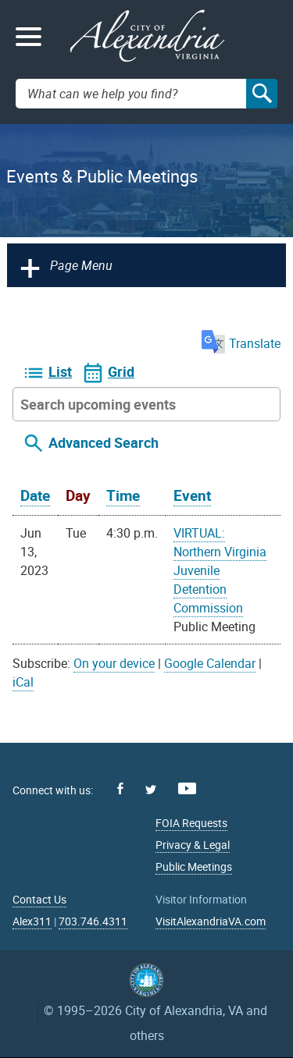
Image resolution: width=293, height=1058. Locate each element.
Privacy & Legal (192, 844)
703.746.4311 (93, 921)
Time (123, 495)
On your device (114, 663)
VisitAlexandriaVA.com (210, 921)
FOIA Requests (191, 822)
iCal (23, 682)
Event (192, 495)
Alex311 (32, 921)
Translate (241, 343)
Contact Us (39, 899)
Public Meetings (193, 866)
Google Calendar (209, 663)
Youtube (187, 788)
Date (35, 495)
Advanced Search (103, 442)
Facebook (120, 788)
